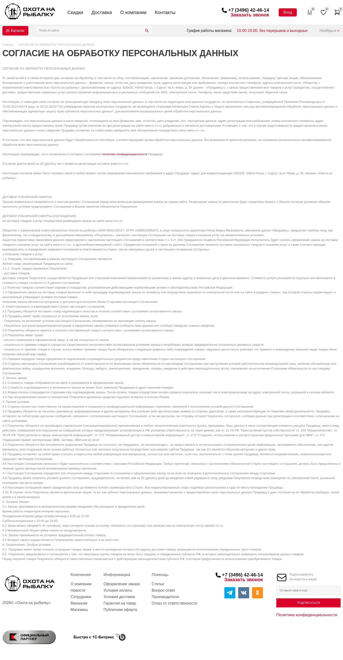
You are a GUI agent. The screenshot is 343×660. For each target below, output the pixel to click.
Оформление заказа (121, 584)
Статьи (158, 584)
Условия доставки (119, 597)
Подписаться (308, 603)
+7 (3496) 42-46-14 (248, 10)
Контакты (165, 12)
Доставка (101, 12)
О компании (133, 12)
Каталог (18, 31)
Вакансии (79, 603)
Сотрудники (81, 597)
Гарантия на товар (119, 603)
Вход (287, 12)
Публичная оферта (120, 610)
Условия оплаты (117, 590)
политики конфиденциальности (124, 154)
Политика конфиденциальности (306, 614)
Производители (165, 597)
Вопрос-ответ (163, 590)
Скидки (75, 12)
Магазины (79, 610)
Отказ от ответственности (174, 603)
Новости (78, 590)
